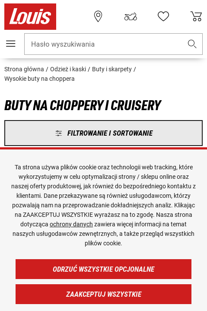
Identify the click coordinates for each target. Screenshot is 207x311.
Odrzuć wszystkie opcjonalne (103, 269)
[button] (192, 44)
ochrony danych (71, 224)
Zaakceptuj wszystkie (103, 294)
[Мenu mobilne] (10, 43)
